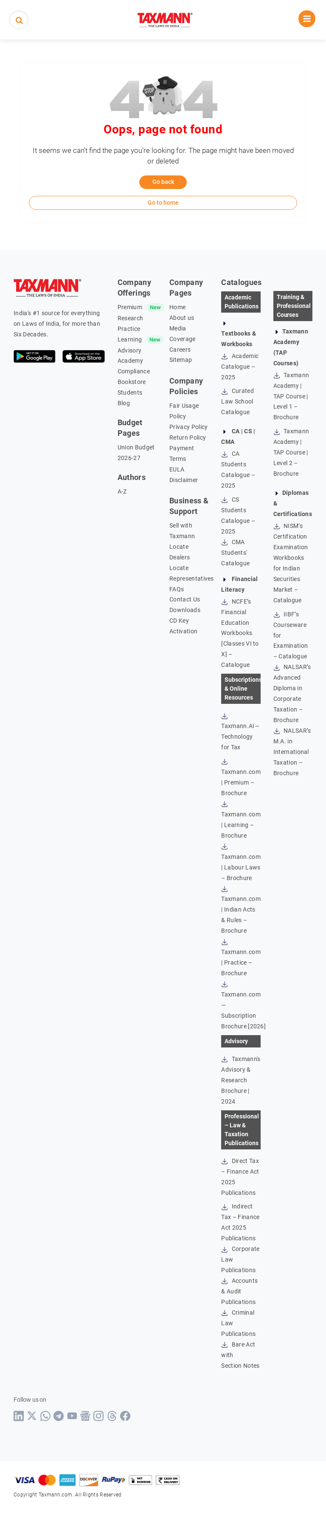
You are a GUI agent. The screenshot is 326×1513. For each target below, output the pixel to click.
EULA (176, 469)
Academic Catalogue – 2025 (240, 367)
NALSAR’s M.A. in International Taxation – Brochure (292, 751)
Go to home (163, 202)
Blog (124, 403)
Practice (129, 328)
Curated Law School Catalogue (237, 401)
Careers (180, 349)
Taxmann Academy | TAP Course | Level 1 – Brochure (291, 396)
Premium (130, 307)
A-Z (122, 491)
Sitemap (180, 359)
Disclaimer (183, 480)
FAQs (176, 589)
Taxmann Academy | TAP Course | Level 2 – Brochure (291, 452)
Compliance (134, 371)
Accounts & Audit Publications (239, 1291)
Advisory (130, 350)
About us (181, 317)
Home (177, 307)
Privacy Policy (188, 426)
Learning (130, 339)
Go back (163, 181)
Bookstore (132, 381)
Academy (130, 360)
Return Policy (187, 437)
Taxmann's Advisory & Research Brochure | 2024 (240, 1080)
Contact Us (184, 599)
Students (130, 392)
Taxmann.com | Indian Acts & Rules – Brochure (241, 910)
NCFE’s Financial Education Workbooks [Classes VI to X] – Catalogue (240, 633)
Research (130, 318)
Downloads (184, 610)
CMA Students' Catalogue (235, 553)
